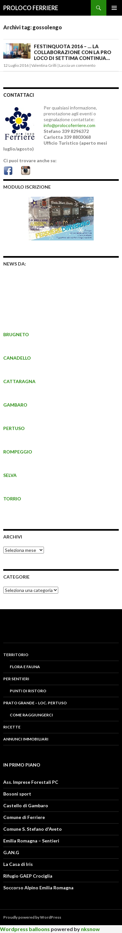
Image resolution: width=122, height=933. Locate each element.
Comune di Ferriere (24, 817)
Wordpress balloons (25, 929)
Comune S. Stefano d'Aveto (32, 829)
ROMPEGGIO (17, 451)
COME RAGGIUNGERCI (31, 714)
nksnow (90, 929)
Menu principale (114, 8)
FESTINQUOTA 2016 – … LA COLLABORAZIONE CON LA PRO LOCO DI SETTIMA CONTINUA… (72, 52)
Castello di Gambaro (25, 805)
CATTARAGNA (19, 381)
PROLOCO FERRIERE (30, 7)
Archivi (12, 536)
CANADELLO (17, 358)
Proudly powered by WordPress (32, 917)
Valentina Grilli (44, 65)
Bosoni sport (17, 794)
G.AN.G (11, 852)
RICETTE (11, 727)
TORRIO (12, 498)
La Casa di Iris (18, 864)
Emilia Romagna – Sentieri (31, 840)
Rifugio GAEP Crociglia (27, 876)
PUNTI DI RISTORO (28, 690)
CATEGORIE (16, 577)
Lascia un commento (77, 65)
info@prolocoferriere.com (69, 125)
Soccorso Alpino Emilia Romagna (38, 887)
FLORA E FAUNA (25, 666)
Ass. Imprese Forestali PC (30, 782)
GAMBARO (15, 405)
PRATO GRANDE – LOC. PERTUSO (35, 702)
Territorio (15, 654)
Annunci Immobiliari (25, 739)
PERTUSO (14, 428)
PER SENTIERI (16, 678)
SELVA (10, 475)
